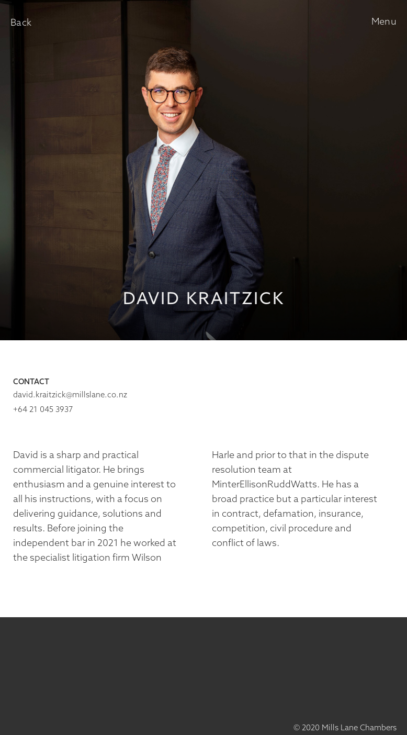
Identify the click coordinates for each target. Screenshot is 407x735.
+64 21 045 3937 (43, 410)
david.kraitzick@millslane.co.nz (70, 395)
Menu (384, 22)
